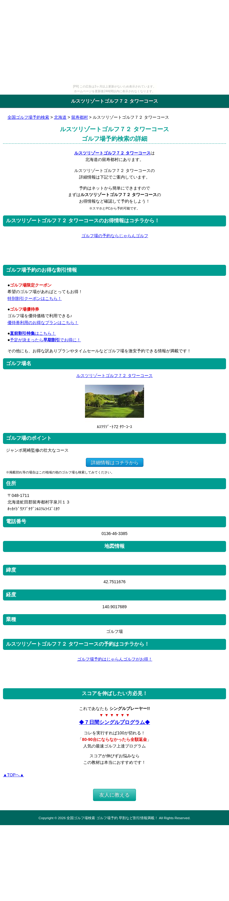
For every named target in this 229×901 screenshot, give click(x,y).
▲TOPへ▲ (13, 774)
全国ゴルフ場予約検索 (28, 117)
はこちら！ (33, 333)
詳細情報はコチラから (115, 462)
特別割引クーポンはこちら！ (34, 298)
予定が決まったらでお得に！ (45, 339)
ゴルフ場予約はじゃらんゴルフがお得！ (114, 659)
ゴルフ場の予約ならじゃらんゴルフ (114, 235)
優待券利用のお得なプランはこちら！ (42, 322)
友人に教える (114, 795)
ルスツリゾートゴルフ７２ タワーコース (112, 153)
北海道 (60, 117)
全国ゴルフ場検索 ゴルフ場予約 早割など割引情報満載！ (112, 818)
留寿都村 (79, 117)
